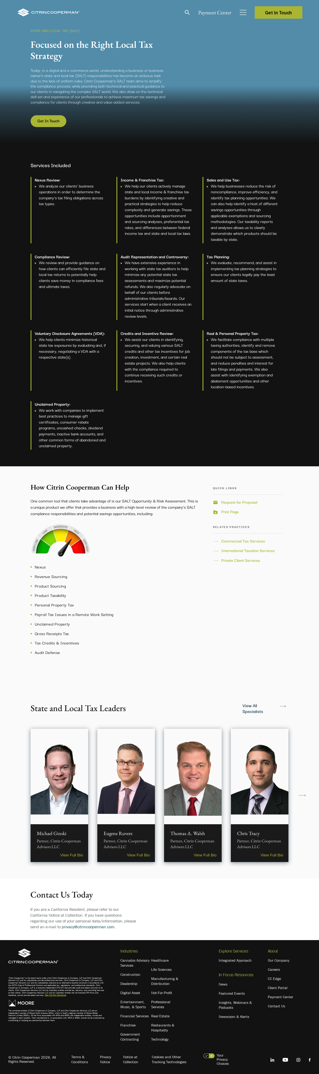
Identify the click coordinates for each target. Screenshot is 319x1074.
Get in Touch (278, 12)
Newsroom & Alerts (234, 1017)
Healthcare (160, 960)
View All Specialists (252, 708)
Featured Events (232, 993)
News (223, 984)
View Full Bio (71, 855)
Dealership (128, 984)
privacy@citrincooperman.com (88, 927)
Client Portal (277, 988)
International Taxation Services (248, 550)
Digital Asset (130, 993)
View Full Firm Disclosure (55, 995)
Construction (130, 974)
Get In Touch (48, 121)
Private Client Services (240, 560)
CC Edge (274, 979)
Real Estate (160, 1016)
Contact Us (276, 1006)
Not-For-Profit (161, 993)
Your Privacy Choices (223, 1059)
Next (302, 795)
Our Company (278, 960)
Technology (159, 1039)
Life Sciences (161, 969)
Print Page (230, 511)
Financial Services (134, 1016)
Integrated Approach (235, 960)
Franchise (128, 1025)
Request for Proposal (239, 502)
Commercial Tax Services (243, 541)
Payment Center (214, 12)
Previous (17, 795)
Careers (274, 969)
